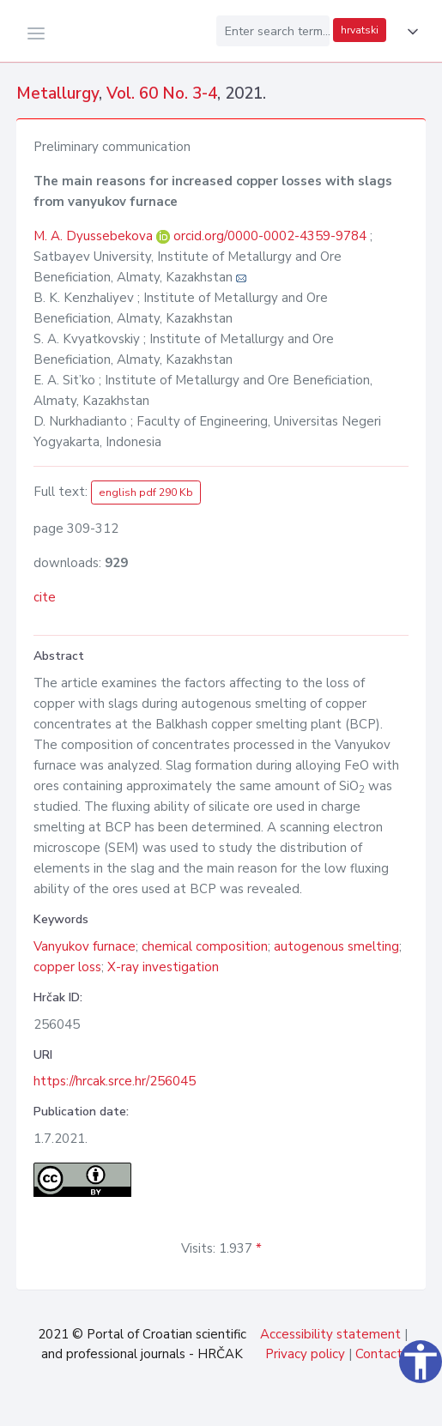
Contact (379, 1354)
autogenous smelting (336, 946)
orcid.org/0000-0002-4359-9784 (269, 236)
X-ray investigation (163, 967)
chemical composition (205, 946)
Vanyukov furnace (84, 946)
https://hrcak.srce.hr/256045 (114, 1081)
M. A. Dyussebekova (94, 236)
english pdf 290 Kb (146, 492)
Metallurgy (57, 93)
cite (44, 597)
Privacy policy (305, 1354)
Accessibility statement (330, 1334)
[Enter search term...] (272, 31)
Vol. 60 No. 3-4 (161, 93)
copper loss (67, 967)
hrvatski (359, 30)
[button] (409, 31)
